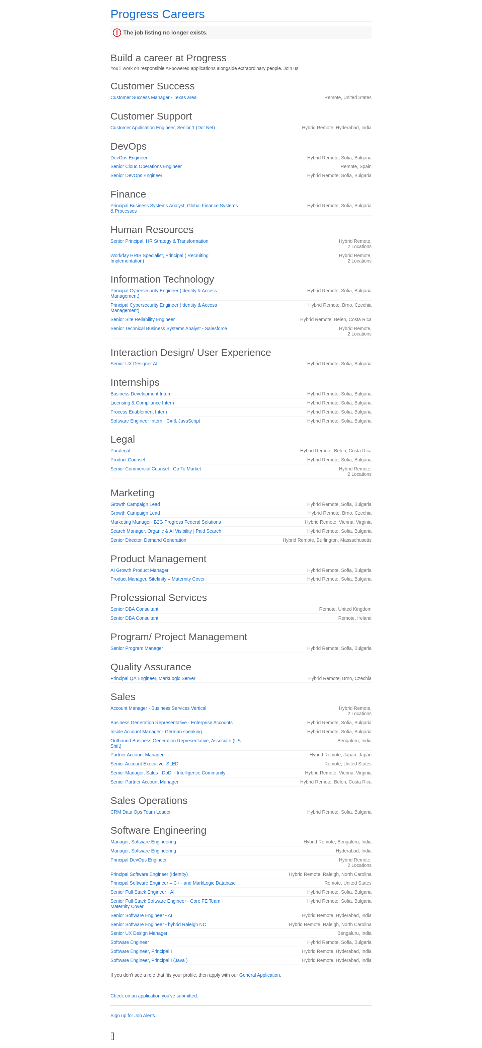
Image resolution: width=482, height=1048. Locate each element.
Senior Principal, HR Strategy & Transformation (159, 241)
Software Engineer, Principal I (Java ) (148, 960)
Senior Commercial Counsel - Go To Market (155, 468)
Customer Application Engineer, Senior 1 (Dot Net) (162, 127)
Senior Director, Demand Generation (148, 540)
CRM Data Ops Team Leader (140, 812)
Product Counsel (127, 459)
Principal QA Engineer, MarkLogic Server (152, 678)
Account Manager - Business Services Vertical (158, 708)
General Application (259, 975)
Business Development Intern (141, 393)
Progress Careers (157, 14)
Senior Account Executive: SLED (144, 763)
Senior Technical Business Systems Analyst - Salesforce (168, 328)
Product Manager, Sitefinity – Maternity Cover (157, 579)
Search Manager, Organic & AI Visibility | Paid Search (165, 531)
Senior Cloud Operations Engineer (146, 166)
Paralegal (120, 450)
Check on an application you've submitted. (154, 995)
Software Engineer (129, 942)
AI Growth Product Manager (139, 570)
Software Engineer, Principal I (141, 951)
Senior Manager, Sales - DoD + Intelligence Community (168, 772)
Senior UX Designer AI (133, 363)
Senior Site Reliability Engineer (142, 319)
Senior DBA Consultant (134, 609)
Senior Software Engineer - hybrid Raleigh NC (158, 924)
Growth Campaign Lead (135, 504)
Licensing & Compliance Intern (142, 402)
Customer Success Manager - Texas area (153, 97)
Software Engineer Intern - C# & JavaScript (155, 421)
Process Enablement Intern (138, 412)
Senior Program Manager (136, 648)
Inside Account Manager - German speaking (156, 731)
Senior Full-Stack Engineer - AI (142, 892)
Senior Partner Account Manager (144, 781)
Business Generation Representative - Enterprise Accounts (171, 722)
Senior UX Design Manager (138, 933)
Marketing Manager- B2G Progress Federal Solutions (165, 522)
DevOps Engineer (129, 157)
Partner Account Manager (137, 754)
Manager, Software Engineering (143, 841)
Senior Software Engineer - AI (141, 915)
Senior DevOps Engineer (136, 175)
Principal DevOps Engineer (138, 860)
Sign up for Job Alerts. (133, 1015)
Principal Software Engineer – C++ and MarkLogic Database (173, 883)
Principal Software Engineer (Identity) (149, 874)
